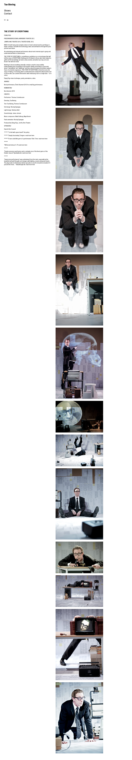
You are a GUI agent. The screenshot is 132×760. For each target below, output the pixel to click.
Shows (7, 10)
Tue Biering (9, 4)
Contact (8, 13)
